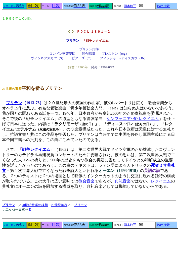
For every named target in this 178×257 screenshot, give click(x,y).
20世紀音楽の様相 (35, 205)
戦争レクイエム (36, 149)
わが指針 (163, 6)
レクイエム (161, 181)
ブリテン (14, 103)
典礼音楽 (123, 181)
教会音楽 (86, 181)
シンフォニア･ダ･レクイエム (133, 118)
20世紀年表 (59, 205)
